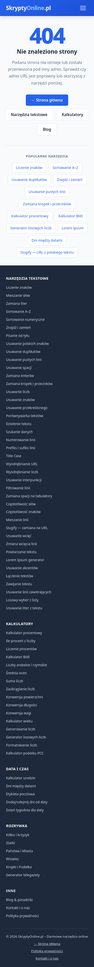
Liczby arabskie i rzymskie (26, 664)
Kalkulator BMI (70, 216)
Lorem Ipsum (73, 228)
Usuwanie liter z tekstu (24, 608)
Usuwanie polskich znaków (27, 343)
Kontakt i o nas (18, 907)
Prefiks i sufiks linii (20, 447)
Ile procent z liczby (20, 640)
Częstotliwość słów (21, 504)
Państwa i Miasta (19, 850)
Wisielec (12, 858)
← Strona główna (47, 100)
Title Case (13, 455)
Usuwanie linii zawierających (28, 592)
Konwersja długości (21, 705)
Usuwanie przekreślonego (26, 407)
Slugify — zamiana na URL (27, 527)
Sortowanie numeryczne (25, 319)
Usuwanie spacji (19, 367)
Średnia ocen (16, 672)
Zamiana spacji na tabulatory (29, 496)
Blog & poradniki (19, 899)
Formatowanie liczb (21, 745)
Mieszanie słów (18, 295)
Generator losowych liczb (30, 228)
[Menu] (83, 8)
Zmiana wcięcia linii (21, 543)
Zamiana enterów (20, 375)
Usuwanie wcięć (18, 535)
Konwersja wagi (18, 713)
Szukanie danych (19, 431)
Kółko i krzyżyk (17, 834)
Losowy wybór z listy (22, 600)
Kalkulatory (72, 114)
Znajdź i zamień (69, 179)
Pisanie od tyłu (17, 335)
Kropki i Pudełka (19, 866)
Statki (10, 842)
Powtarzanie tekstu (21, 551)
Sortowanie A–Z (65, 167)
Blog (47, 129)
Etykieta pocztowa (20, 794)
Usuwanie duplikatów (29, 179)
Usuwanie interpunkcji (24, 479)
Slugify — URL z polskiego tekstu (47, 252)
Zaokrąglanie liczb (20, 689)
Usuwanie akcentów (22, 567)
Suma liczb (14, 681)
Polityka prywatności (22, 915)
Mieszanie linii (17, 519)
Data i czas (17, 768)
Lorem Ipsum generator (25, 559)
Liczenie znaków (29, 167)
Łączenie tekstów (19, 575)
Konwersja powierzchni (24, 697)
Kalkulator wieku (19, 721)
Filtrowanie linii (18, 488)
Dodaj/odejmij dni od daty (26, 802)
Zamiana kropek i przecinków (47, 204)
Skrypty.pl (28, 8)
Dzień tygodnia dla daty (25, 810)
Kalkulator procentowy (29, 216)
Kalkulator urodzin (20, 778)
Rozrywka (16, 825)
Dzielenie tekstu (18, 423)
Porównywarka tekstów (24, 415)
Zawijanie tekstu (19, 584)
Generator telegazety (23, 875)
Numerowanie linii (20, 439)
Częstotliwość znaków (23, 511)
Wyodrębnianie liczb (22, 471)
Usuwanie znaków (20, 399)
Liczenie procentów (21, 648)
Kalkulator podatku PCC (25, 753)
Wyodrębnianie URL (22, 463)
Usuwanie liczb (18, 391)
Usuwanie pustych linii (47, 191)
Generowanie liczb (20, 729)
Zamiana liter (16, 303)
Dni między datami (47, 240)
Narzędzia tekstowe (29, 114)
